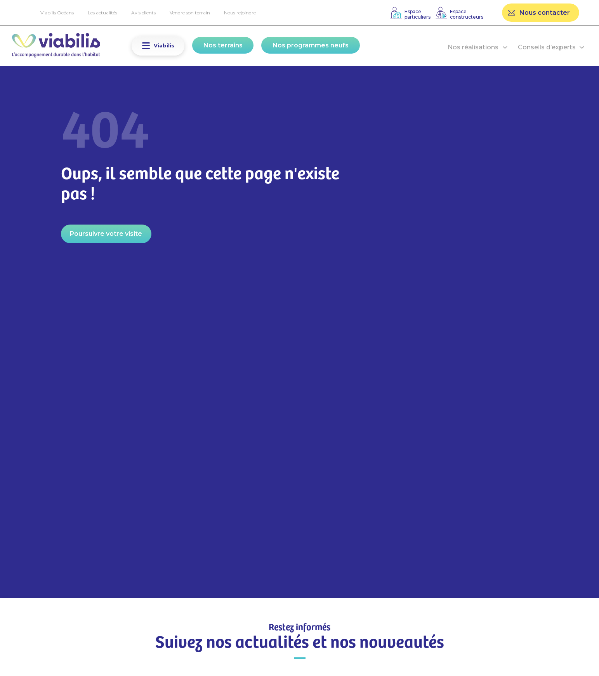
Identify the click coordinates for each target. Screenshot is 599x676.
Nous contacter (544, 12)
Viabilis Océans (57, 13)
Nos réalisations (473, 47)
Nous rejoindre (240, 13)
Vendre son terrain (190, 13)
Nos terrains (223, 45)
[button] (146, 45)
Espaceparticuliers (418, 14)
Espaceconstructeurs (466, 14)
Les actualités (102, 13)
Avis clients (143, 13)
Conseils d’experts (547, 47)
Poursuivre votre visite (106, 233)
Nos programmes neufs (311, 45)
